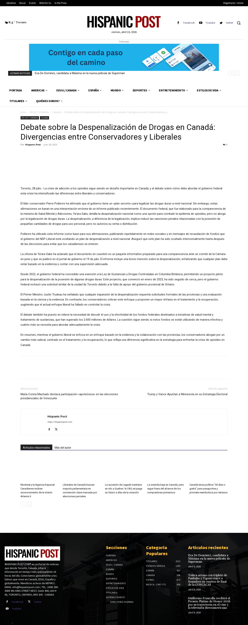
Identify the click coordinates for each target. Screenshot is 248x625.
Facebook (189, 22)
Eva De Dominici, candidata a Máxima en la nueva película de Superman (80, 73)
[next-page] (29, 504)
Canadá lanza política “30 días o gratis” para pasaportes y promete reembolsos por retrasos (208, 488)
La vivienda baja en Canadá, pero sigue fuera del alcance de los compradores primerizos (165, 488)
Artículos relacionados (36, 447)
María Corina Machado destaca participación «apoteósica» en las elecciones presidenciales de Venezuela (69, 396)
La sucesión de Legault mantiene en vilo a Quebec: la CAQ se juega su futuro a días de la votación (123, 488)
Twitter (37, 601)
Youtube (210, 22)
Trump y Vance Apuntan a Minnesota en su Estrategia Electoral (187, 394)
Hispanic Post (33, 144)
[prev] (231, 73)
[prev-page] (23, 504)
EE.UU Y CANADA (39, 112)
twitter (229, 22)
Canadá (56, 112)
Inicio (23, 112)
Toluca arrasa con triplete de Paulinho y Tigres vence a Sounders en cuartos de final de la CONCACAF (207, 580)
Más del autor (63, 447)
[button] (238, 22)
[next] (237, 73)
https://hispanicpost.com (59, 422)
